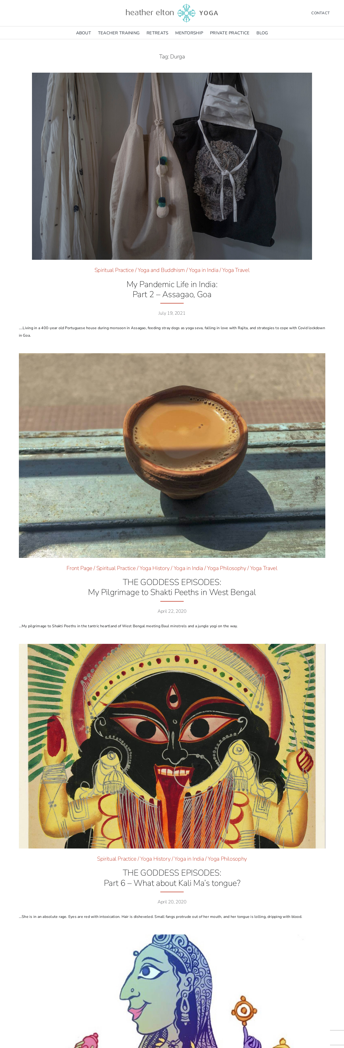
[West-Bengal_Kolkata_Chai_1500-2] (172, 355)
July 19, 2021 (171, 313)
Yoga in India (203, 270)
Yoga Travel (235, 270)
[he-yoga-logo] (172, 4)
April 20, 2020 (172, 902)
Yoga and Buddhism (161, 270)
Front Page (79, 568)
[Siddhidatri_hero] (172, 936)
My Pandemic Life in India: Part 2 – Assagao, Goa (172, 289)
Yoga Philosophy (226, 568)
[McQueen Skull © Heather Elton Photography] (172, 74)
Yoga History (155, 568)
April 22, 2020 (172, 611)
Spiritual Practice (114, 270)
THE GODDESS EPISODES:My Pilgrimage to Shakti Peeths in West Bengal (172, 587)
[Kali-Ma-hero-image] (172, 645)
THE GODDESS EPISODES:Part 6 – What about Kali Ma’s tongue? (172, 878)
